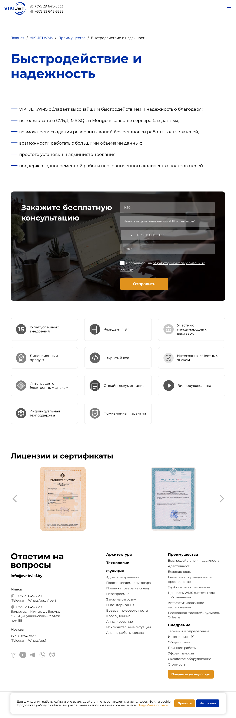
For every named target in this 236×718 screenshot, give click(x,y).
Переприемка (117, 594)
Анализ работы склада (125, 633)
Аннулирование (119, 621)
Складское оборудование (189, 659)
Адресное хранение (122, 577)
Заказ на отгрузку (121, 599)
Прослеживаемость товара (128, 583)
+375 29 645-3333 (46, 6)
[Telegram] (32, 655)
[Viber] (52, 655)
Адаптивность (179, 566)
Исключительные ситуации (128, 627)
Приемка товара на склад (127, 588)
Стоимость (177, 664)
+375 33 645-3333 (46, 11)
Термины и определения (188, 631)
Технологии (117, 563)
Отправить (144, 283)
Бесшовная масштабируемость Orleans (194, 615)
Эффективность (181, 653)
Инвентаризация (120, 605)
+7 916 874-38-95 (24, 636)
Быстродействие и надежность (193, 560)
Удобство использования (189, 587)
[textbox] (127, 235)
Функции (115, 571)
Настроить (207, 703)
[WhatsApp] (42, 655)
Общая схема (179, 642)
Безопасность (179, 572)
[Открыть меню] (229, 9)
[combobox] (127, 235)
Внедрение (179, 625)
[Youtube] (22, 655)
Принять (185, 703)
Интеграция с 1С (181, 637)
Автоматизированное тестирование (186, 605)
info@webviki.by (26, 576)
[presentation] (16, 498)
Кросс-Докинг (118, 616)
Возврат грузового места (127, 610)
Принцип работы (182, 648)
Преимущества (183, 554)
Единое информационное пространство (190, 579)
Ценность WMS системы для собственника (191, 595)
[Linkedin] (13, 655)
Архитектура (119, 554)
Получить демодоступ (190, 674)
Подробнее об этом (153, 705)
